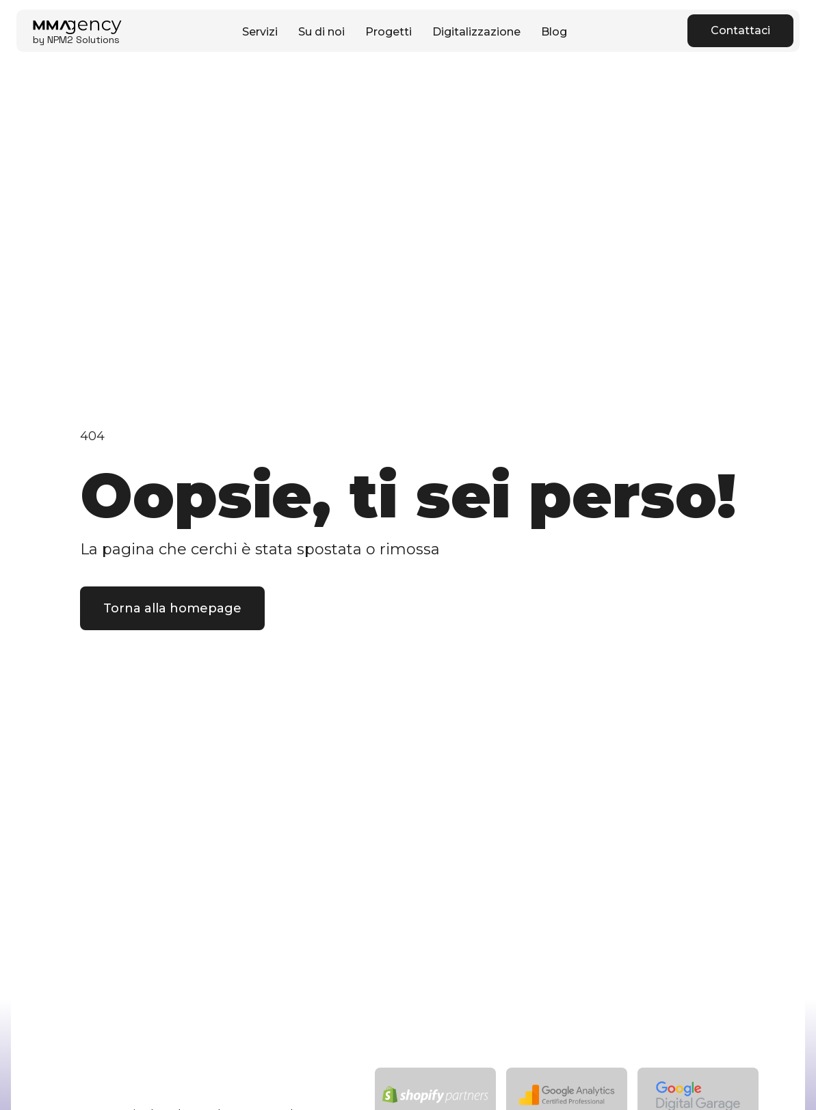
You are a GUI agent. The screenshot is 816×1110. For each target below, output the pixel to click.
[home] (77, 31)
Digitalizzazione (476, 31)
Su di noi (321, 31)
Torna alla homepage (172, 608)
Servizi (260, 31)
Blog (554, 31)
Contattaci (740, 30)
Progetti (388, 31)
